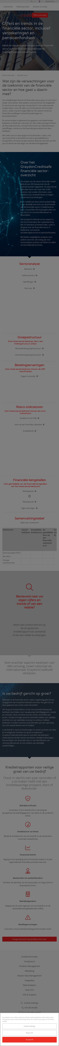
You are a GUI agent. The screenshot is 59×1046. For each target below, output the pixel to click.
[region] (29, 1029)
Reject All (29, 1033)
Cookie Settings (29, 1026)
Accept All (29, 1039)
